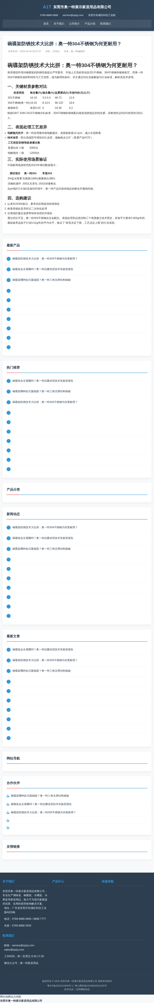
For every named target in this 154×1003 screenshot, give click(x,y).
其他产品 (57, 914)
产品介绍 (90, 23)
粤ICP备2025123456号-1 (60, 985)
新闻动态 (107, 908)
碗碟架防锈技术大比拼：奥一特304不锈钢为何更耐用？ (45, 258)
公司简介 (74, 23)
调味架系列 (58, 891)
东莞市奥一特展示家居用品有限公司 (21, 1000)
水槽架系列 (58, 902)
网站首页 (107, 891)
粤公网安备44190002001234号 (91, 985)
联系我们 (105, 23)
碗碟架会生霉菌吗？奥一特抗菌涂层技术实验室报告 (43, 269)
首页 (46, 23)
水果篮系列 (58, 908)
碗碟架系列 (58, 897)
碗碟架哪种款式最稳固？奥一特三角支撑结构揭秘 (42, 279)
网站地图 (5, 996)
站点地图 (16, 996)
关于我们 (59, 23)
